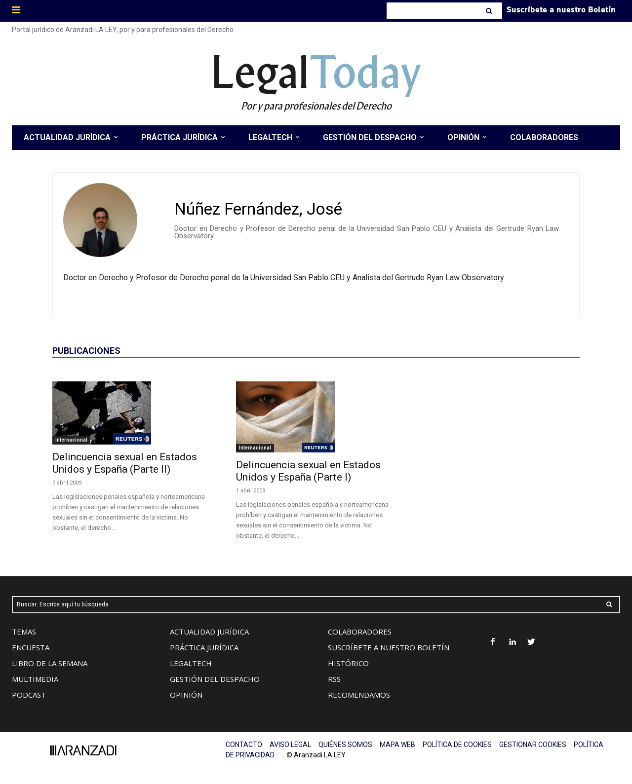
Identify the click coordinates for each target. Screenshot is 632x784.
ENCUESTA (30, 647)
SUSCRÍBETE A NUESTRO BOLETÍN (388, 647)
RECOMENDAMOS (359, 695)
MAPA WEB (397, 744)
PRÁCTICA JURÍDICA (204, 647)
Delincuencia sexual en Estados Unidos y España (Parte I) (308, 471)
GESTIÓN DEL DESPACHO (215, 679)
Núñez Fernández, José (258, 209)
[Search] (490, 11)
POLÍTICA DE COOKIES (457, 744)
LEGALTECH (191, 663)
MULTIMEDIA (35, 679)
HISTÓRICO (348, 663)
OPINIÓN (186, 695)
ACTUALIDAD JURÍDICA (209, 631)
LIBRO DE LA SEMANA (49, 663)
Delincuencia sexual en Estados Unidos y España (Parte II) (124, 463)
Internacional (71, 440)
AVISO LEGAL (290, 744)
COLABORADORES (360, 631)
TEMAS (24, 631)
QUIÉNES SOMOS (345, 744)
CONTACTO (244, 744)
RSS (334, 679)
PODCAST (29, 695)
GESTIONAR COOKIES (532, 744)
